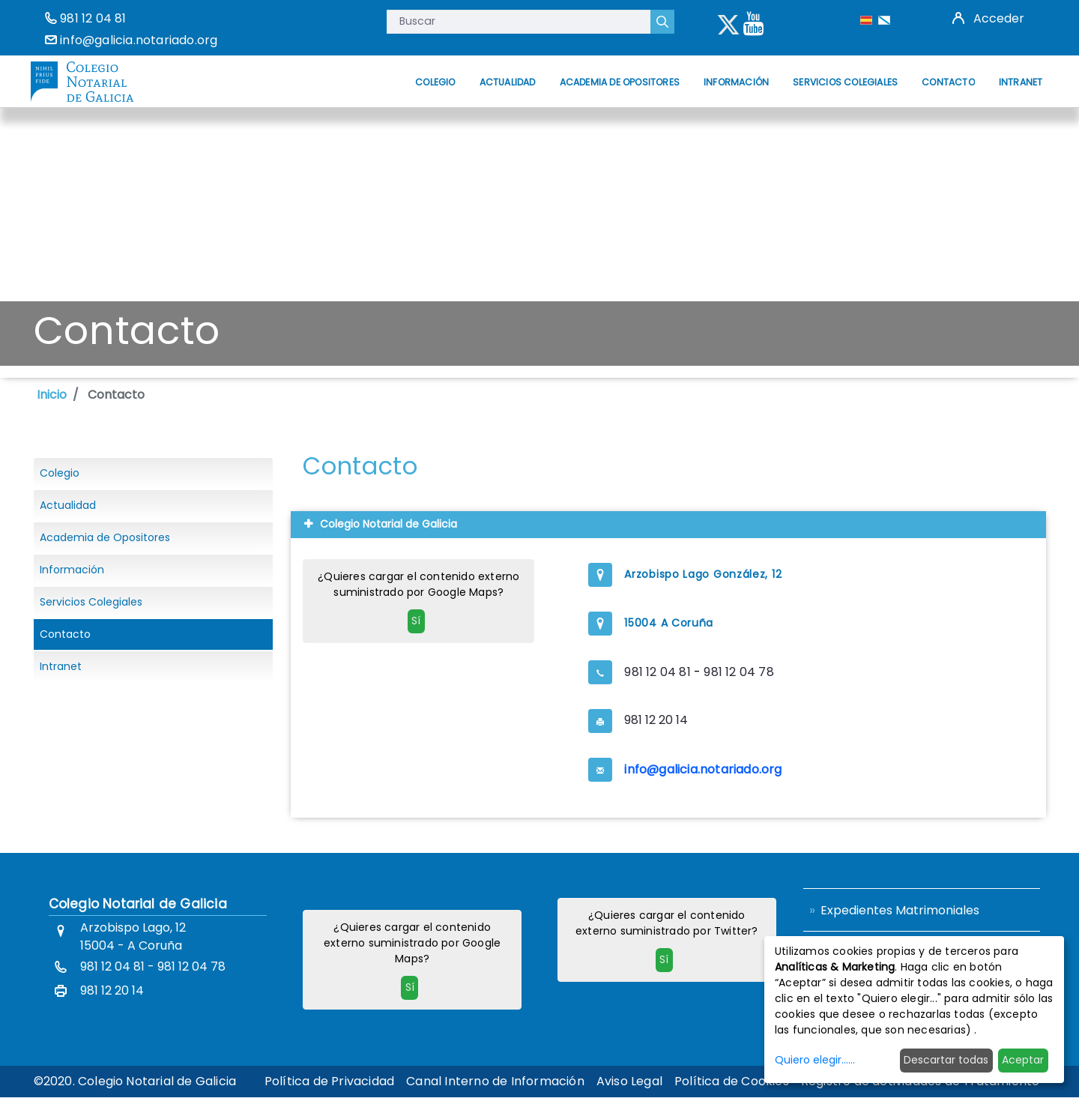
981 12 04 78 (738, 672)
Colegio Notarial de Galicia (138, 904)
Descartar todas (946, 1059)
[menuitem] (435, 82)
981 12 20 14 (656, 720)
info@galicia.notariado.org (138, 40)
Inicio (52, 394)
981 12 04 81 (93, 18)
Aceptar (1023, 1059)
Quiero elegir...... (815, 1059)
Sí (415, 620)
